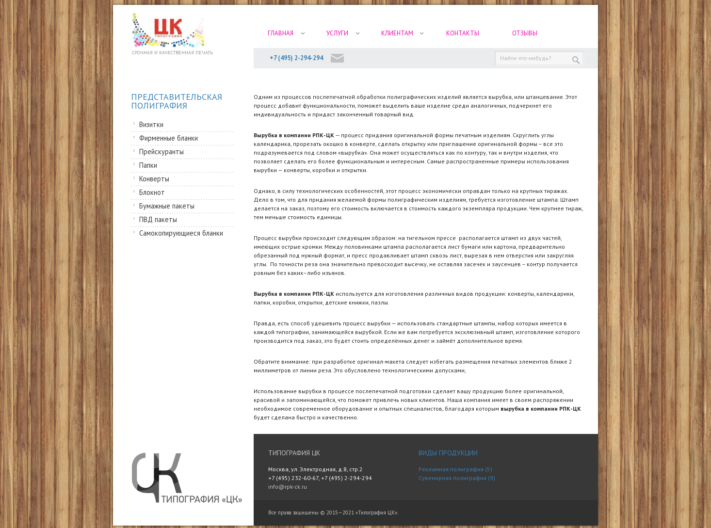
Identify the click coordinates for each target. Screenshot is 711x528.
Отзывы (524, 33)
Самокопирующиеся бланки (181, 233)
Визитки (151, 124)
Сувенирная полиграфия (452, 477)
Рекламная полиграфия (451, 469)
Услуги (337, 33)
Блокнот (152, 192)
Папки (148, 165)
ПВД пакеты (158, 219)
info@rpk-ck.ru (287, 486)
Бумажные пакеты (166, 205)
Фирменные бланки (168, 138)
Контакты (462, 33)
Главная (280, 33)
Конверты (154, 178)
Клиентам (397, 33)
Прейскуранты (161, 151)
